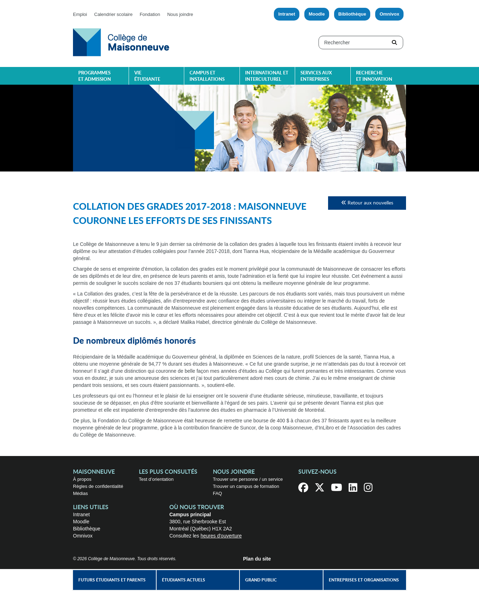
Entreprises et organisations (364, 580)
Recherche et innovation (374, 76)
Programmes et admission (94, 76)
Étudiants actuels (183, 580)
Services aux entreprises (316, 76)
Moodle (317, 14)
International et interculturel (266, 76)
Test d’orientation (156, 479)
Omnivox (389, 14)
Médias (80, 493)
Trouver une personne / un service (248, 479)
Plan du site (257, 559)
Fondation (150, 14)
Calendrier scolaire (113, 14)
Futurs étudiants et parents (112, 580)
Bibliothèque (352, 14)
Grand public (261, 580)
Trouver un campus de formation (246, 486)
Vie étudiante (147, 76)
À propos (82, 479)
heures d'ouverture (221, 536)
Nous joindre (180, 14)
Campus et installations (207, 76)
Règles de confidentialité (98, 486)
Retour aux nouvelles (367, 203)
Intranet (286, 14)
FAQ (217, 493)
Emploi (80, 14)
